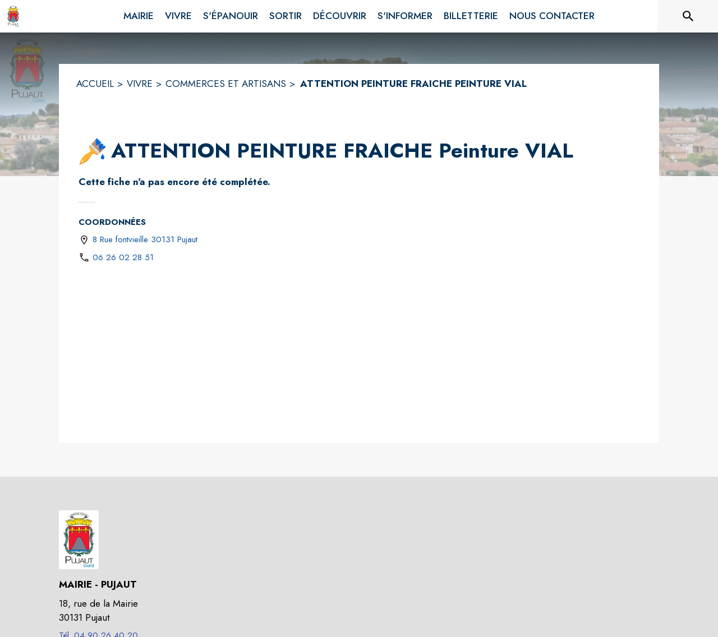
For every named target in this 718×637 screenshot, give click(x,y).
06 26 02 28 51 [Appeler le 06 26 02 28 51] (123, 257)
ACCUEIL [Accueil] (95, 83)
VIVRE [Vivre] (140, 83)
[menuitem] (138, 14)
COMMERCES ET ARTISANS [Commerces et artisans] (225, 83)
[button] (93, 151)
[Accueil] (13, 16)
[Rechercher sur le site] (688, 16)
